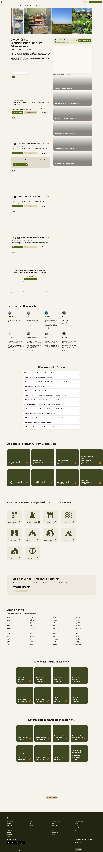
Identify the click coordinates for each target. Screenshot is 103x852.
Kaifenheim (78, 642)
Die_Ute (64, 337)
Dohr (31, 630)
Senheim (9, 625)
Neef (31, 622)
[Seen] (68, 517)
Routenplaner (9, 825)
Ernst (31, 625)
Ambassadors (55, 830)
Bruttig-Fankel (10, 626)
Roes (54, 623)
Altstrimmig (55, 636)
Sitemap (8, 836)
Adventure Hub (55, 832)
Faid (76, 631)
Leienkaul (78, 625)
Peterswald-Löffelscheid (58, 645)
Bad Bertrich (9, 617)
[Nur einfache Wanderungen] (22, 73)
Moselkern (78, 620)
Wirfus (31, 638)
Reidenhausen (33, 645)
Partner (31, 823)
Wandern (9, 828)
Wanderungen (16, 5)
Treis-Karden (9, 623)
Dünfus (8, 641)
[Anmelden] (35, 281)
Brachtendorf (78, 633)
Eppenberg (78, 639)
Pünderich (32, 628)
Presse (53, 823)
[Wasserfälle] (50, 535)
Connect (31, 825)
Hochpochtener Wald (11, 630)
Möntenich (32, 620)
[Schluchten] (14, 535)
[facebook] (80, 842)
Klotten (54, 617)
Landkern (77, 636)
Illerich (8, 633)
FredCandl (11, 316)
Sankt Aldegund (79, 628)
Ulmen (77, 619)
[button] (66, 2)
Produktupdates (55, 828)
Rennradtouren (10, 832)
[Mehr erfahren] (13, 294)
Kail (30, 631)
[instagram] (76, 842)
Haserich (31, 644)
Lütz (8, 639)
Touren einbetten (33, 827)
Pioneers (54, 827)
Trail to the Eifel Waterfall (19, 318)
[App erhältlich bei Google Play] (26, 587)
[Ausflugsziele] (14, 517)
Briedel (77, 630)
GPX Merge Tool (78, 827)
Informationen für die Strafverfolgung (13, 850)
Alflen (31, 633)
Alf (30, 626)
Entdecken (9, 823)
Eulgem (31, 641)
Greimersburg (10, 631)
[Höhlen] (14, 553)
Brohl (54, 634)
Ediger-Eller (32, 619)
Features (9, 827)
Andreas (47, 316)
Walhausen (9, 642)
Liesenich (32, 636)
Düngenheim (32, 642)
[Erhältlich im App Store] (17, 587)
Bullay (54, 622)
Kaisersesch (9, 634)
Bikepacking (9, 834)
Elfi (28, 316)
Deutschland (22, 5)
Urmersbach (55, 639)
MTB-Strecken (10, 830)
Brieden (77, 626)
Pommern (9, 628)
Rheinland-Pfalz (29, 5)
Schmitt (8, 636)
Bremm (8, 619)
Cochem (31, 617)
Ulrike (46, 337)
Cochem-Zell (35, 5)
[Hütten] (68, 535)
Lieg (54, 631)
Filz (30, 639)
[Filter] (13, 73)
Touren (12, 5)
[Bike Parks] (32, 553)
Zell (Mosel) (78, 617)
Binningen (78, 638)
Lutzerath (55, 620)
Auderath (55, 642)
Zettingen (9, 638)
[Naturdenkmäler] (32, 517)
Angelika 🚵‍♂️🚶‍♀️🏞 (32, 337)
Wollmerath (78, 634)
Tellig (77, 645)
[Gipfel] (32, 535)
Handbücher (77, 823)
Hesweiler (9, 645)
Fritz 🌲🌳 (11, 337)
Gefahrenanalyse (78, 830)
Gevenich (9, 644)
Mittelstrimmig (56, 630)
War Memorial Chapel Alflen (36, 318)
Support (76, 825)
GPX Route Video (78, 828)
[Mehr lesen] (13, 65)
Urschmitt (32, 623)
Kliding (77, 623)
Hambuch (55, 641)
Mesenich (55, 626)
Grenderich (78, 622)
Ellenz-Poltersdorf (56, 619)
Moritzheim (55, 633)
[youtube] (78, 842)
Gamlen (31, 634)
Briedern (8, 620)
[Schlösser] (50, 517)
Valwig (54, 625)
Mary (63, 316)
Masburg (77, 641)
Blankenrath (78, 644)
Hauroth (54, 638)
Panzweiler (55, 644)
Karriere (53, 834)
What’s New (54, 825)
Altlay (54, 628)
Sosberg (8, 622)
